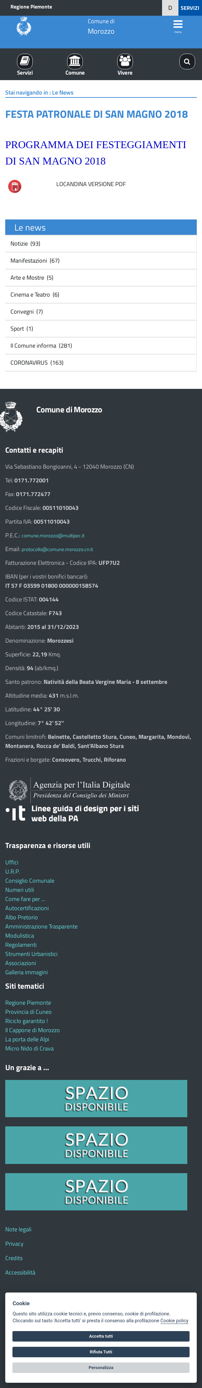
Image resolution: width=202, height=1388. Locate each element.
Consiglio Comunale (29, 880)
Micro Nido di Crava (29, 1048)
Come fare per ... (25, 898)
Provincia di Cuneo (28, 1011)
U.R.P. (12, 871)
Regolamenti (21, 944)
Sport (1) (21, 328)
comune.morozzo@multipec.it (53, 535)
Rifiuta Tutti (101, 1351)
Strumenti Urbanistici (31, 953)
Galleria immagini (26, 972)
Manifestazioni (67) (34, 260)
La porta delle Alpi (27, 1039)
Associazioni (20, 963)
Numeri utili (19, 889)
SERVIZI (190, 8)
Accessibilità (20, 1272)
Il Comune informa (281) (40, 345)
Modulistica (19, 935)
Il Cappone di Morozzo (32, 1030)
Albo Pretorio (21, 917)
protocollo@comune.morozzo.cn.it (57, 549)
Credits (14, 1258)
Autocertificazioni (27, 908)
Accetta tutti (101, 1336)
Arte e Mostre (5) (31, 277)
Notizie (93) (24, 243)
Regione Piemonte (31, 6)
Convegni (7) (26, 311)
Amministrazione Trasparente (41, 926)
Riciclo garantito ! (26, 1020)
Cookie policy (174, 1321)
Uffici (11, 862)
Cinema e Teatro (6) (34, 294)
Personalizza (101, 1367)
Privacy (14, 1243)
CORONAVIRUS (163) (36, 362)
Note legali (18, 1229)
